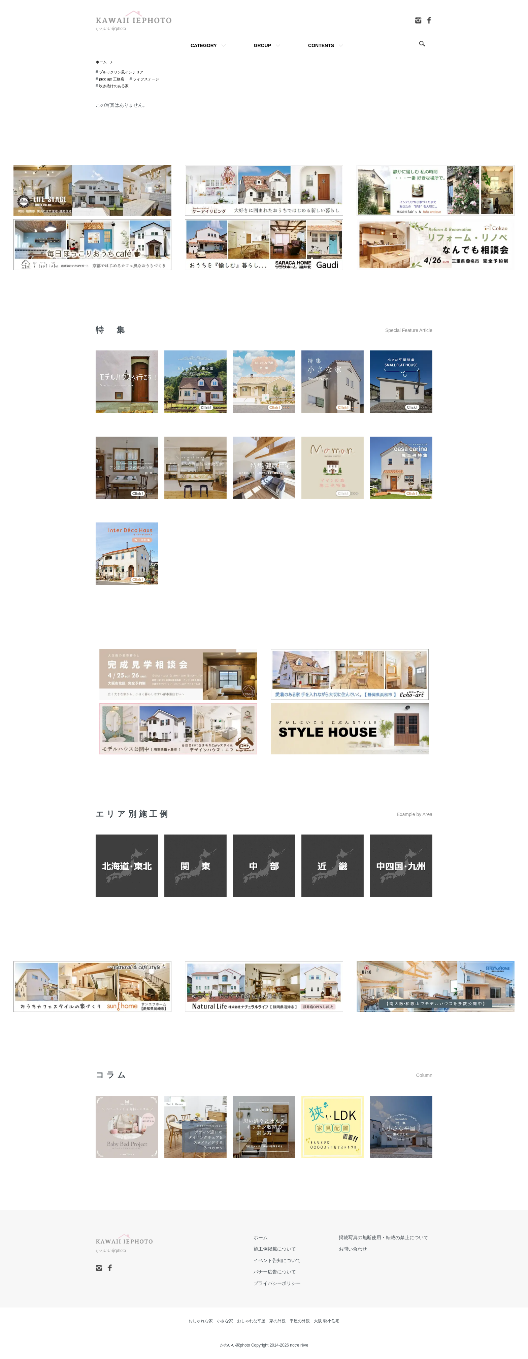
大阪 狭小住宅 (326, 1321)
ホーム (102, 62)
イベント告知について (288, 1260)
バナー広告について (286, 1272)
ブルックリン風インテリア (123, 72)
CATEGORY (204, 45)
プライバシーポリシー (288, 1283)
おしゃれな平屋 (251, 1321)
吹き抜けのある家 (115, 86)
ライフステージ (149, 79)
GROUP (262, 45)
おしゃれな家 (201, 1321)
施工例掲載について (286, 1249)
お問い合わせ (357, 1249)
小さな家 (225, 1321)
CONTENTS (321, 45)
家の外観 (277, 1321)
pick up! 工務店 (112, 79)
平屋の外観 (300, 1321)
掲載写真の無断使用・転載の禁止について (387, 1238)
